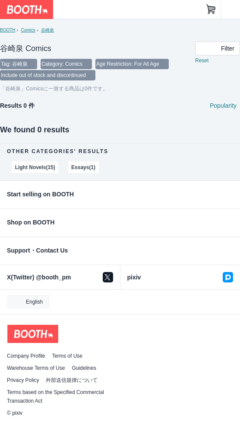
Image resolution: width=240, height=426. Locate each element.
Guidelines (84, 368)
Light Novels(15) (35, 167)
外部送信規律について (72, 380)
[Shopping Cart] (211, 9)
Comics (28, 30)
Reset (201, 61)
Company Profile (26, 356)
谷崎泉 (47, 30)
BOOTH (7, 30)
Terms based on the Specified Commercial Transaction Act (55, 397)
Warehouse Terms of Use (36, 368)
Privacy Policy (23, 380)
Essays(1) (83, 167)
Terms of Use (67, 356)
